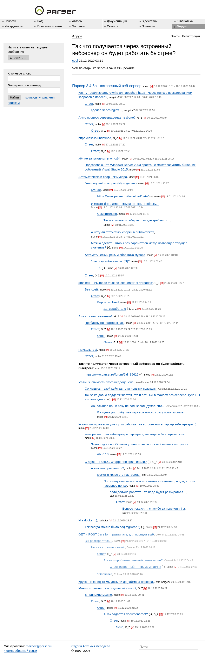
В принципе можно (98, 594)
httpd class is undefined (94, 138)
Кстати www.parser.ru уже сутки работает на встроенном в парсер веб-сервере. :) (137, 424)
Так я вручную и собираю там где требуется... (137, 220)
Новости (10, 21)
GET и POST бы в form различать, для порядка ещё (116, 534)
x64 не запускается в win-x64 (99, 158)
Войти (175, 36)
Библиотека (185, 21)
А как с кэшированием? (95, 316)
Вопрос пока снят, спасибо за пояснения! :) (153, 508)
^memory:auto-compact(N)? (110, 261)
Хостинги (78, 26)
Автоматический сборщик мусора (102, 177)
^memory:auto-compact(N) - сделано (111, 183)
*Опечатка (104, 574)
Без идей (91, 289)
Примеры (148, 26)
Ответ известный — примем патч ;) (135, 566)
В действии (149, 21)
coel (75, 60)
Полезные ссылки (49, 26)
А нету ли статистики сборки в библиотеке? (122, 232)
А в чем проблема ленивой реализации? (133, 560)
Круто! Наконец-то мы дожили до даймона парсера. (116, 581)
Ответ (89, 103)
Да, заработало (115, 308)
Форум (181, 26)
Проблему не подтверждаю (104, 322)
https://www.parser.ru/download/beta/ (123, 196)
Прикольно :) (87, 349)
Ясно (119, 627)
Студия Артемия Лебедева (90, 646)
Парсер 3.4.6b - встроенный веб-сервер (106, 86)
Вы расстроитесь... (98, 541)
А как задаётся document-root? (126, 614)
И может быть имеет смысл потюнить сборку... (124, 203)
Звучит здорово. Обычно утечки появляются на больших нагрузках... (141, 444)
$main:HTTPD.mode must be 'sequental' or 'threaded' (115, 282)
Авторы (77, 21)
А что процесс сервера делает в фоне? (106, 117)
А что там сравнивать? (107, 468)
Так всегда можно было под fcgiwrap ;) (112, 527)
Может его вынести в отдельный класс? (107, 588)
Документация (117, 21)
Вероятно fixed (108, 302)
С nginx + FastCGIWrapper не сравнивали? (116, 461)
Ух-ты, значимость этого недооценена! (106, 382)
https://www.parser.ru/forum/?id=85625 (111, 374)
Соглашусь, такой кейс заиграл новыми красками (121, 388)
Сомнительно (107, 213)
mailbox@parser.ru (39, 646)
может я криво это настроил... (119, 474)
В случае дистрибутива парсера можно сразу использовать (140, 412)
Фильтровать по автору (24, 85)
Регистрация (191, 36)
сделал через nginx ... (106, 110)
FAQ (40, 21)
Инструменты (14, 26)
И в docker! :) (87, 520)
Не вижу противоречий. (108, 547)
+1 (99, 268)
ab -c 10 (103, 454)
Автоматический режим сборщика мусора (115, 255)
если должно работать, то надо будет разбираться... (148, 492)
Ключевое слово (20, 73)
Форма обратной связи (20, 650)
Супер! (96, 189)
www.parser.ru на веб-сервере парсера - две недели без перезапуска (135, 434)
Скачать (112, 26)
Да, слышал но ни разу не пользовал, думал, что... (128, 406)
